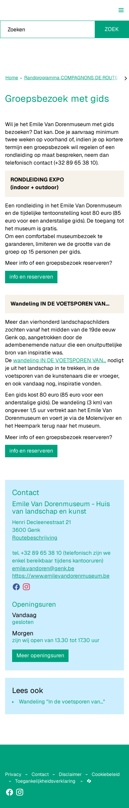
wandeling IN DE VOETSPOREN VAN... (59, 360)
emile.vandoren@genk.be (43, 568)
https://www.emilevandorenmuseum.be (61, 575)
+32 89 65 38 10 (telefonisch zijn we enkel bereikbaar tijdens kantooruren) (61, 556)
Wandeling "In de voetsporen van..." (62, 701)
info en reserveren (31, 276)
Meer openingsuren (40, 655)
